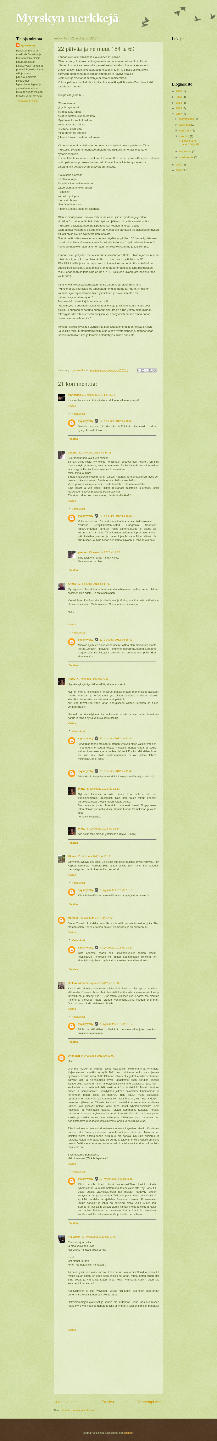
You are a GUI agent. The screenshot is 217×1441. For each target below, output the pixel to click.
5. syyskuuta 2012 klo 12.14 (103, 828)
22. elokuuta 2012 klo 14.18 (95, 452)
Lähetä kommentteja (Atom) (77, 1410)
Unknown (74, 1055)
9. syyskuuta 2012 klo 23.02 (97, 1055)
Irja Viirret (74, 1236)
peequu (72, 452)
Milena (72, 856)
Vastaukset (78, 413)
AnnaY (72, 583)
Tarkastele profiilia (27, 100)
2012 (179, 114)
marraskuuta (187, 118)
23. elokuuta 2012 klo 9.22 (104, 552)
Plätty (71, 678)
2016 (179, 91)
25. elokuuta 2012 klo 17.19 (93, 856)
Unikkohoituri (76, 983)
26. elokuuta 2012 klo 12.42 (96, 917)
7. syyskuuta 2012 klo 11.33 (116, 947)
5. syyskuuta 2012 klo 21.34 (102, 983)
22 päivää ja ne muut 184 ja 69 (188, 142)
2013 (179, 108)
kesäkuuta (185, 151)
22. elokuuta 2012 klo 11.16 (98, 394)
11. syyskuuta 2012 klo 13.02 (99, 1236)
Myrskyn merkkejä (67, 18)
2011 (179, 164)
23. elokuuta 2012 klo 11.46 (116, 771)
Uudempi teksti (66, 1402)
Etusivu (108, 1402)
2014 (179, 102)
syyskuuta (185, 130)
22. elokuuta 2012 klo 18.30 (116, 421)
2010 (179, 170)
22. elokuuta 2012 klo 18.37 (116, 515)
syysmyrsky (85, 421)
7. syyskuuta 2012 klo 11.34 (116, 1024)
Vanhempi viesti (150, 1402)
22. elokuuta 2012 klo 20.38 (92, 678)
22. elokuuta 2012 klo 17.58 (94, 583)
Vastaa (72, 405)
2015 (179, 96)
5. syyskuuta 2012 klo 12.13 (103, 788)
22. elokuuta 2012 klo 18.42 (116, 639)
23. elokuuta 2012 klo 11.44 (116, 738)
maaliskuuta (186, 157)
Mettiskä (73, 917)
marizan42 (74, 394)
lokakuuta (185, 124)
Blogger (128, 1432)
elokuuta (184, 136)
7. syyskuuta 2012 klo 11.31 (116, 890)
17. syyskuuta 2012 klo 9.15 (116, 1178)
